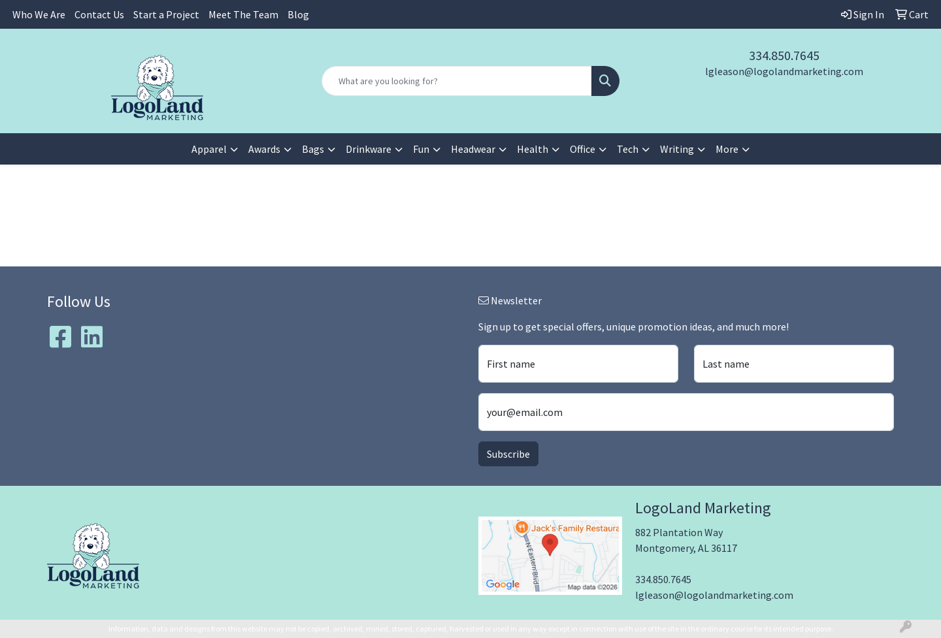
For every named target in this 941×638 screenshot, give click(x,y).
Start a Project (166, 14)
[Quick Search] (457, 81)
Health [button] (532, 148)
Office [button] (582, 148)
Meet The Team (243, 14)
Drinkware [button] (368, 148)
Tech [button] (627, 148)
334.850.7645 (784, 55)
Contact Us (99, 14)
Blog (298, 14)
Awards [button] (264, 148)
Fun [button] (421, 148)
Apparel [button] (209, 148)
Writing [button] (677, 148)
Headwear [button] (473, 148)
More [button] (727, 148)
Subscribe (508, 453)
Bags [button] (313, 148)
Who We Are (38, 14)
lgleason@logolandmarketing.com (784, 71)
